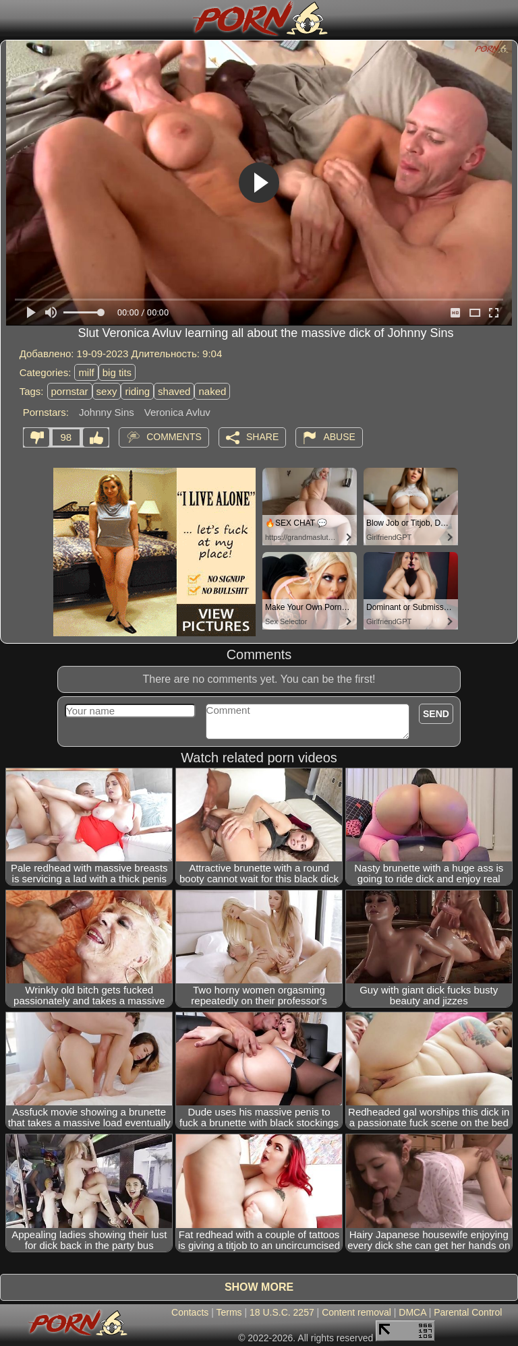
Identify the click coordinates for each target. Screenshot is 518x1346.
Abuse (339, 436)
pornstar (69, 391)
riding (137, 391)
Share (262, 436)
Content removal (356, 1312)
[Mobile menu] (12, 18)
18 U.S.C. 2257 (282, 1312)
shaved (174, 391)
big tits (117, 372)
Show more (259, 1287)
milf (86, 372)
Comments (174, 436)
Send (436, 713)
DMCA (412, 1312)
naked (212, 391)
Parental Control (468, 1312)
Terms (228, 1312)
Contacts (189, 1312)
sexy (106, 391)
